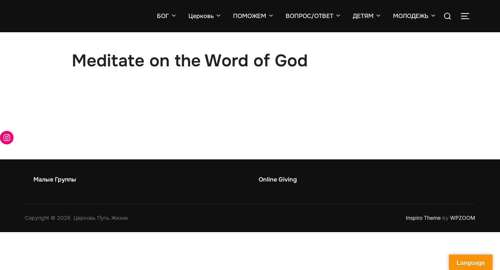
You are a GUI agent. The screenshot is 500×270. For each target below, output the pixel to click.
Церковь (205, 16)
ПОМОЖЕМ (253, 16)
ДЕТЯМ (367, 16)
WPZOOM (462, 217)
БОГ (167, 16)
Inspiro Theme (423, 217)
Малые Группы (54, 179)
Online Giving (278, 179)
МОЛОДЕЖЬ (415, 16)
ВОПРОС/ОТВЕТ (314, 16)
